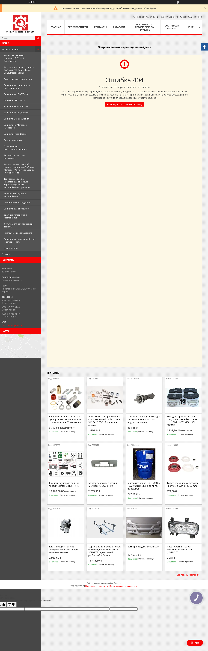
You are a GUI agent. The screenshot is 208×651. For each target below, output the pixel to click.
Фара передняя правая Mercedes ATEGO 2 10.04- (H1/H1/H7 (180, 549)
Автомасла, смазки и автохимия (14, 156)
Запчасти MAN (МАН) (14, 100)
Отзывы (6, 254)
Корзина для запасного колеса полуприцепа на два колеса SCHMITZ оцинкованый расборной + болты (105, 551)
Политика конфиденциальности (123, 586)
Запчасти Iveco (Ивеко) (15, 133)
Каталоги (119, 27)
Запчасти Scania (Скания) (16, 118)
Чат (195, 642)
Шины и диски (11, 248)
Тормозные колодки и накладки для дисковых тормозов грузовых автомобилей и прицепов (17, 183)
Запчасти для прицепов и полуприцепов (17, 86)
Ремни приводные (13, 140)
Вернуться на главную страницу (126, 104)
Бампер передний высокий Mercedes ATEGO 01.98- (102, 484)
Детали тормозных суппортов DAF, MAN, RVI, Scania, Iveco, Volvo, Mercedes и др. (19, 70)
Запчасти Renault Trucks (16, 106)
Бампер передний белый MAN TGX (144, 548)
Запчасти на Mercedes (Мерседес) (15, 126)
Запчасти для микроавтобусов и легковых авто (19, 240)
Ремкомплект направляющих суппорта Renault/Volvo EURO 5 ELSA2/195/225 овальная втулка (104, 421)
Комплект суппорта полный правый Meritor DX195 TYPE (64, 484)
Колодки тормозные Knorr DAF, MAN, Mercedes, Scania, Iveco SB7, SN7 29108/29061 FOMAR (182, 421)
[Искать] (38, 38)
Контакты (100, 27)
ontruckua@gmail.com (12, 325)
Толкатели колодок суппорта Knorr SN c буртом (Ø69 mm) (183, 484)
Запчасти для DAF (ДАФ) (16, 94)
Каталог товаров (10, 49)
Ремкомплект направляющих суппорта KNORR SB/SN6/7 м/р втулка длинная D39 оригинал (65, 419)
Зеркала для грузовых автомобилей (15, 195)
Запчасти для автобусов (16, 208)
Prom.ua (117, 583)
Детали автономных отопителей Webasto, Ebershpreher (15, 58)
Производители (78, 27)
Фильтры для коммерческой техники (18, 225)
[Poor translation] (11, 604)
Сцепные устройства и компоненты (15, 216)
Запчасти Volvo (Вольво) (16, 112)
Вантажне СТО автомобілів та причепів (144, 27)
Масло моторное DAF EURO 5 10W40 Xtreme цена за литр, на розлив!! (144, 486)
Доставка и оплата (172, 27)
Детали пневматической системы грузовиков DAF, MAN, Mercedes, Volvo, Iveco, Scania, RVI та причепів (19, 168)
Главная (56, 27)
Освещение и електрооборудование (15, 147)
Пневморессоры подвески (17, 202)
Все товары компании (188, 574)
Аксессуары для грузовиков (18, 79)
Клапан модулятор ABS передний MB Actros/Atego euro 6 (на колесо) (63, 549)
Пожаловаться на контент (96, 586)
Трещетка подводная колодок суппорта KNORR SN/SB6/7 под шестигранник (144, 419)
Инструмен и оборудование (18, 232)
